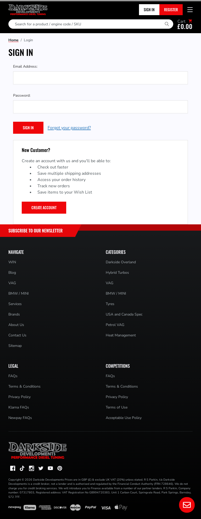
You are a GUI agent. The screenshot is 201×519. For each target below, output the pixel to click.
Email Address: (25, 66)
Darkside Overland (121, 262)
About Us (16, 324)
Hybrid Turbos (117, 272)
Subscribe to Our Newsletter (35, 231)
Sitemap (15, 345)
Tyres (110, 303)
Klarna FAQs (18, 407)
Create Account (44, 207)
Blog (12, 272)
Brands (14, 314)
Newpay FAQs (20, 417)
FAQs (13, 376)
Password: (21, 95)
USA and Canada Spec (124, 314)
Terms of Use (116, 407)
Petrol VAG (115, 324)
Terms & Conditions (24, 386)
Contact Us (17, 335)
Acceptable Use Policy (124, 417)
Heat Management (121, 335)
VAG (12, 283)
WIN (12, 262)
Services (15, 303)
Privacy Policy (19, 396)
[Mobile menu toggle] (190, 9)
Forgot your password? (69, 128)
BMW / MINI (18, 293)
